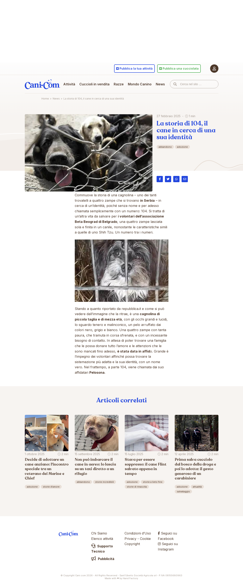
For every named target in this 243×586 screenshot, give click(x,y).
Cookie (145, 539)
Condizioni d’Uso (138, 533)
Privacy (130, 539)
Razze (119, 84)
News (160, 84)
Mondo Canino (140, 84)
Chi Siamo (99, 533)
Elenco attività (102, 539)
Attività (69, 84)
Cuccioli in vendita (94, 84)
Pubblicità (102, 559)
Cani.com (42, 84)
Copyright (132, 544)
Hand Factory (130, 578)
